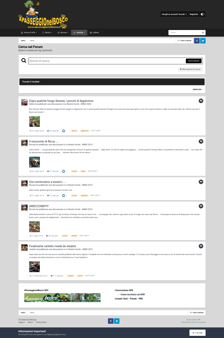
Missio (48, 32)
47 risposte (53, 171)
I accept (197, 333)
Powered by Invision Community (193, 322)
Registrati (194, 14)
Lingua (21, 322)
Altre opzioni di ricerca (190, 69)
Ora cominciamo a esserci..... (47, 182)
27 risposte (53, 195)
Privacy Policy (41, 322)
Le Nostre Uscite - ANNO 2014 (79, 144)
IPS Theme (22, 320)
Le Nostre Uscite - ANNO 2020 (77, 104)
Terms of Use (52, 334)
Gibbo (31, 104)
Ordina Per (197, 89)
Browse (63, 32)
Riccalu (32, 144)
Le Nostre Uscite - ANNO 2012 (79, 249)
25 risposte (53, 131)
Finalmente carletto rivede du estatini (52, 246)
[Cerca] (178, 32)
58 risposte (52, 236)
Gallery (96, 32)
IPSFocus (32, 320)
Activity (79, 32)
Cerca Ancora (193, 61)
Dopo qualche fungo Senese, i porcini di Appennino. (61, 101)
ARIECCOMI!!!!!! (39, 206)
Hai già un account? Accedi (174, 14)
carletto (32, 249)
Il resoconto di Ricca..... (44, 141)
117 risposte (57, 276)
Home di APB (30, 32)
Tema (30, 322)
